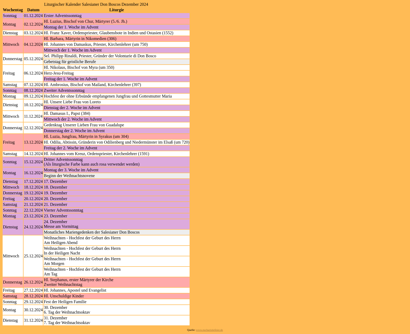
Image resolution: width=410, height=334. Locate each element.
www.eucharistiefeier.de (209, 330)
